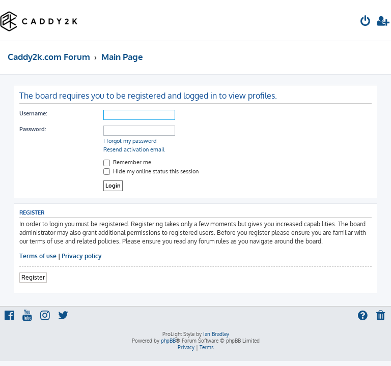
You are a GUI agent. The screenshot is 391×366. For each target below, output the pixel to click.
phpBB (168, 341)
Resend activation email (133, 149)
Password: (32, 129)
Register (33, 277)
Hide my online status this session (151, 171)
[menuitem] (365, 22)
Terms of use (38, 256)
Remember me (127, 162)
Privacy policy (82, 256)
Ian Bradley (216, 334)
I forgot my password (130, 140)
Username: (33, 113)
